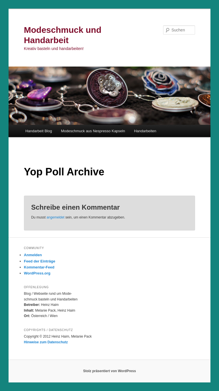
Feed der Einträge (39, 261)
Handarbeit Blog (38, 131)
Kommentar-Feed (39, 267)
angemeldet (55, 217)
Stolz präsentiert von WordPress (109, 371)
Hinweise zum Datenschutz (46, 342)
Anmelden (33, 255)
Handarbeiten (145, 131)
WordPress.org (37, 273)
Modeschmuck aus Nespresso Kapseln (93, 131)
